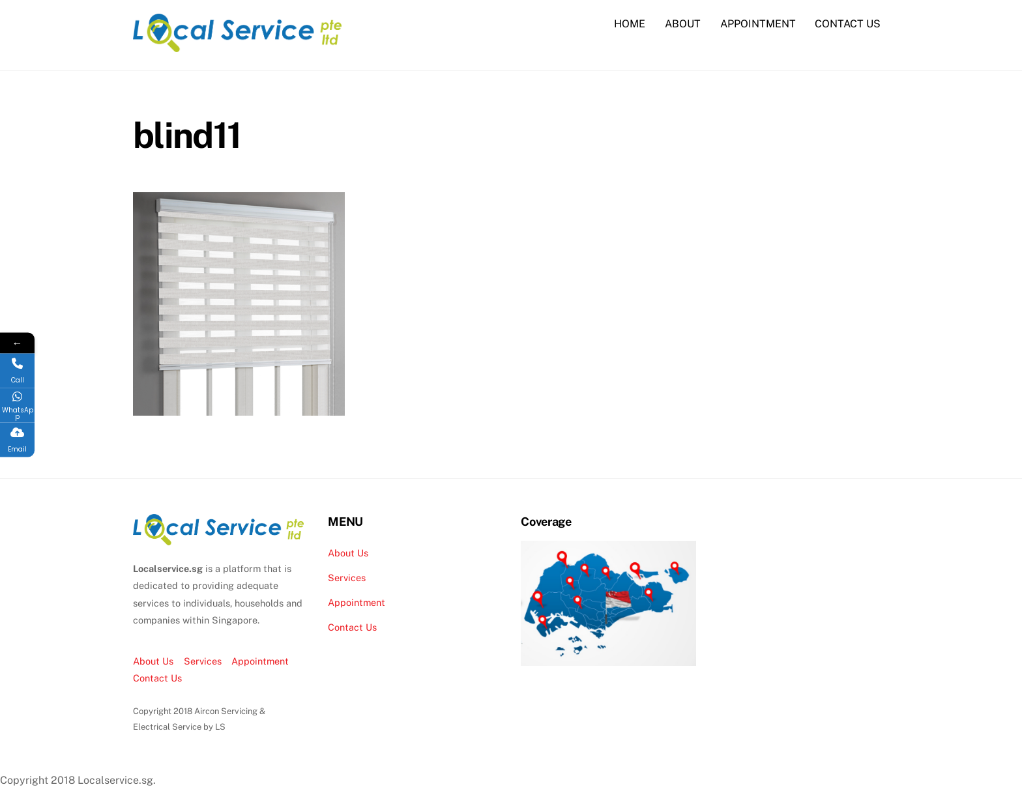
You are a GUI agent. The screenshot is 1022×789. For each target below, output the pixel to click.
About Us (153, 661)
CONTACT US (848, 24)
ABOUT (683, 24)
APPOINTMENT (758, 24)
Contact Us (157, 677)
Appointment (260, 661)
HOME (629, 24)
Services (203, 661)
